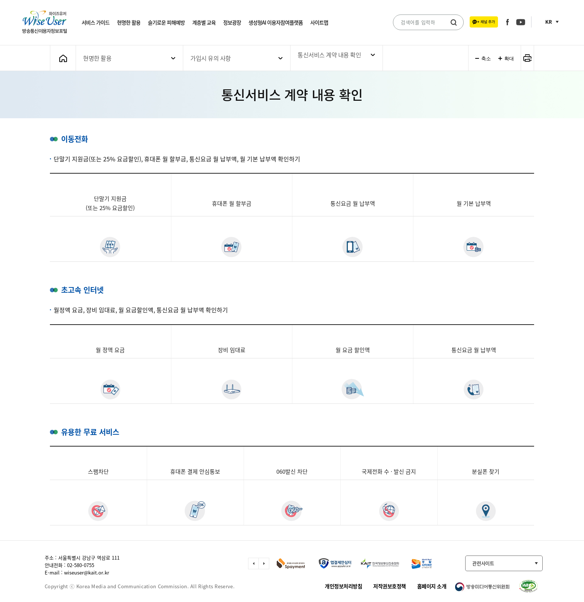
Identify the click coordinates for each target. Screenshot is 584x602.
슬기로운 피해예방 (166, 22)
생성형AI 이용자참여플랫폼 (275, 22)
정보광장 (232, 22)
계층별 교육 (204, 22)
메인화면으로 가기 (63, 58)
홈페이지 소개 (432, 586)
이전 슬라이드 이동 (253, 563)
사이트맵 (319, 22)
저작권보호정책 (389, 586)
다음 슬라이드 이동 (263, 563)
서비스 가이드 (96, 22)
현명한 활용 (128, 22)
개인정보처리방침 (343, 586)
